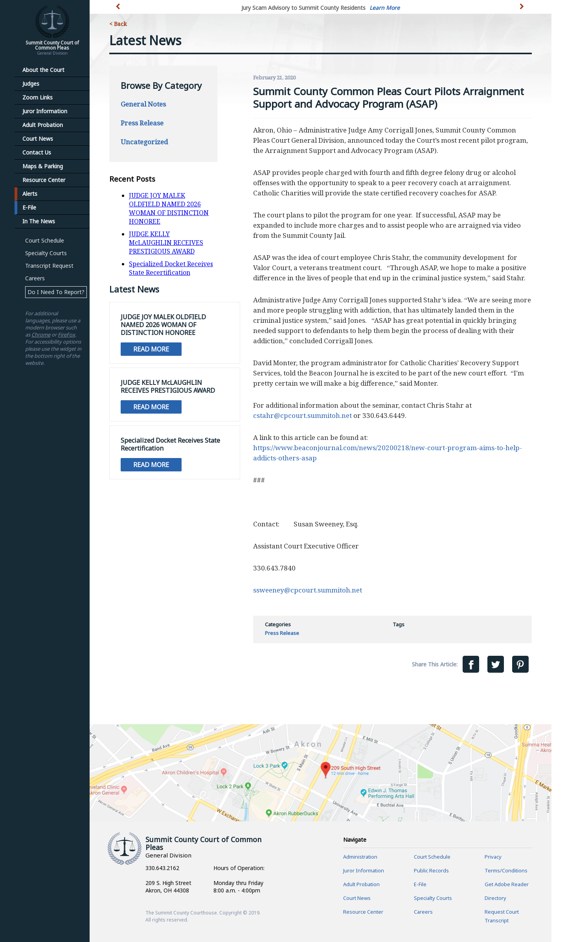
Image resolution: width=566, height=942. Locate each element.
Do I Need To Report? (56, 292)
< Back (118, 24)
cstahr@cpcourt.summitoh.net (302, 415)
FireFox (66, 334)
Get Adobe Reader (507, 884)
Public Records (431, 870)
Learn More (384, 7)
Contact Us (36, 152)
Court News (37, 138)
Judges (30, 83)
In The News (38, 221)
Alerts (29, 193)
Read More (151, 349)
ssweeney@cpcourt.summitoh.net (307, 589)
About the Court (43, 70)
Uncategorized (144, 141)
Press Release (142, 122)
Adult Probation (42, 125)
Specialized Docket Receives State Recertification (171, 268)
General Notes (143, 104)
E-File (29, 207)
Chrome (40, 334)
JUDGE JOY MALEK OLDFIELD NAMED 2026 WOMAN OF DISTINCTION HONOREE (169, 208)
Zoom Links (37, 97)
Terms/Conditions (506, 870)
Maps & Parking (42, 166)
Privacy (493, 856)
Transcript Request (49, 265)
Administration (360, 856)
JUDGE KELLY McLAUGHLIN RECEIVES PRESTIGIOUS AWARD (166, 243)
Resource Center (43, 180)
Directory (495, 898)
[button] (522, 11)
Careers (35, 278)
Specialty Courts (46, 253)
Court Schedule (44, 240)
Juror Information (44, 111)
